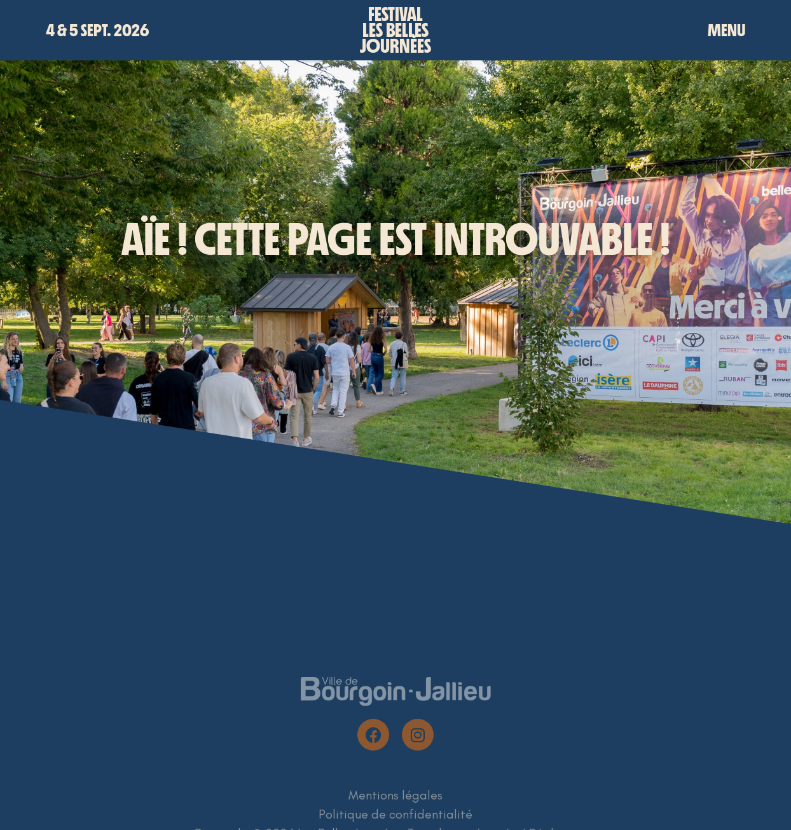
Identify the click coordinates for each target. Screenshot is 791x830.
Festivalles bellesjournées (395, 30)
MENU (726, 30)
